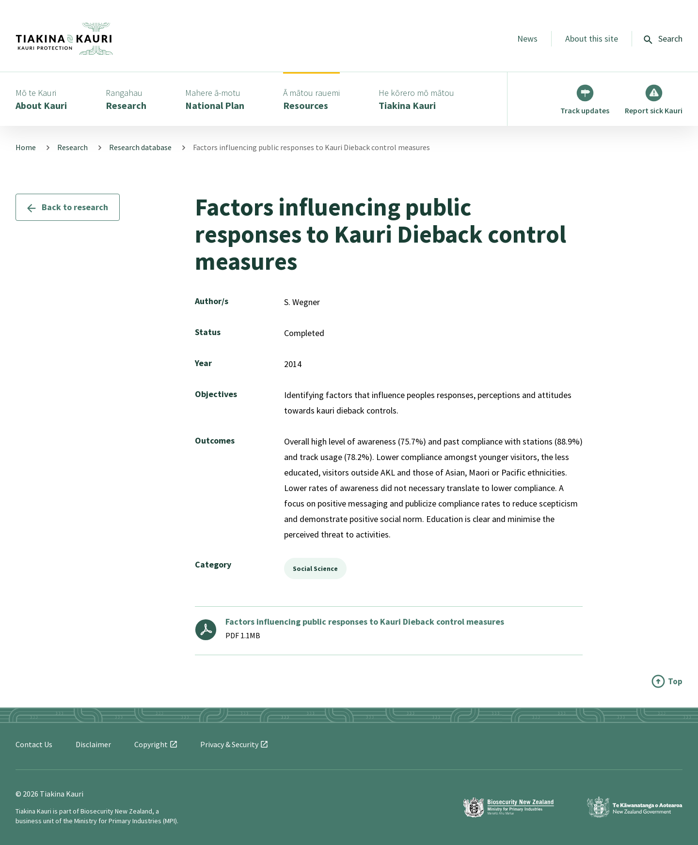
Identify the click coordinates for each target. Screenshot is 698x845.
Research (72, 147)
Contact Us (34, 744)
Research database (140, 147)
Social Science (315, 568)
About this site (591, 38)
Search (663, 38)
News (527, 38)
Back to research (67, 207)
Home (26, 147)
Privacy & (234, 744)
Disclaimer (93, 744)
